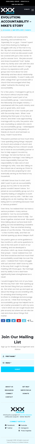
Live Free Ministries (26, 415)
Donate (26, 9)
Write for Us (26, 390)
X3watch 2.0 (25, 1)
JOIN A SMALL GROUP (12, 1)
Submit (17, 369)
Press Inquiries (25, 430)
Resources (9, 390)
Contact (9, 397)
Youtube (23, 425)
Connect (9, 393)
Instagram (24, 428)
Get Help (25, 387)
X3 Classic (6, 30)
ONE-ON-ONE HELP (17, 4)
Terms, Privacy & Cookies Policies (17, 442)
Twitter (9, 428)
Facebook (10, 425)
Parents (28, 30)
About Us (9, 387)
